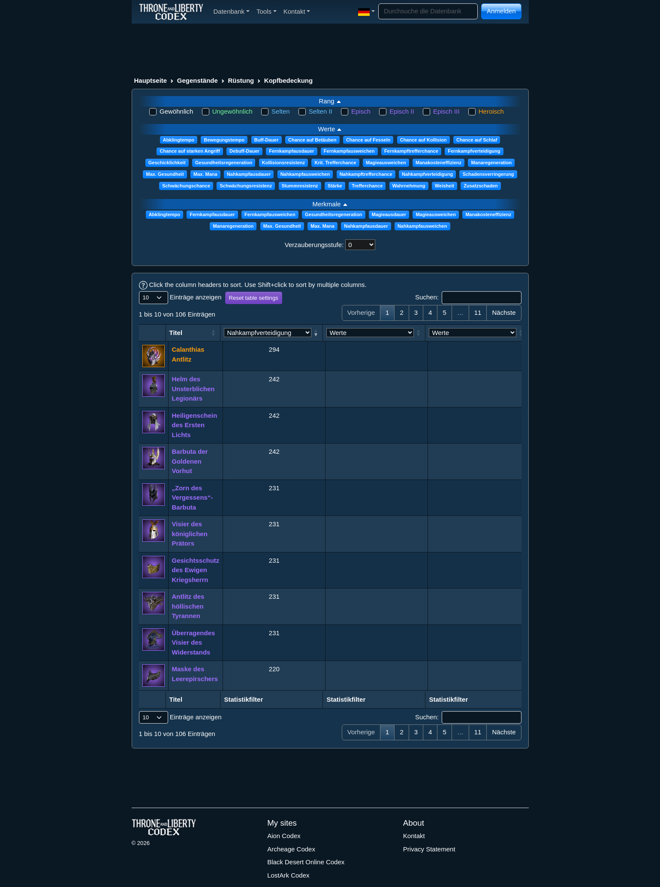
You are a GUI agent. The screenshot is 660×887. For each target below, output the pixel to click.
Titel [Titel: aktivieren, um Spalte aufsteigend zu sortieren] (178, 332)
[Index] (171, 11)
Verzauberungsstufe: (314, 244)
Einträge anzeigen (180, 297)
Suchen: (468, 297)
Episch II (401, 111)
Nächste (503, 312)
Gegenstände (197, 80)
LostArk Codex (288, 875)
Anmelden (501, 11)
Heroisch (491, 111)
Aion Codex (284, 835)
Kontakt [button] (296, 11)
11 (478, 312)
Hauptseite (150, 80)
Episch (361, 111)
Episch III (446, 111)
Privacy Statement (429, 849)
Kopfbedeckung (288, 80)
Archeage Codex (291, 849)
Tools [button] (266, 11)
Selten (280, 111)
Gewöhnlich (176, 111)
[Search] (428, 11)
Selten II (320, 111)
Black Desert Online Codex (305, 862)
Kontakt (414, 835)
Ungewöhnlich (232, 111)
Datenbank (232, 11)
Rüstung (241, 80)
